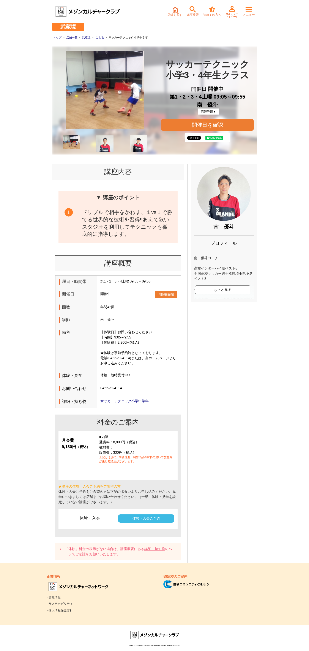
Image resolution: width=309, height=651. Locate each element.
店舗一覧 (71, 37)
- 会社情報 (54, 597)
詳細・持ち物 (154, 549)
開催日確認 (166, 294)
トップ (57, 37)
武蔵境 (86, 37)
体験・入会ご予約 (146, 518)
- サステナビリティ (60, 603)
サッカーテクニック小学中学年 (124, 401)
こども (100, 37)
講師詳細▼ (208, 111)
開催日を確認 (207, 125)
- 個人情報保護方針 (60, 610)
